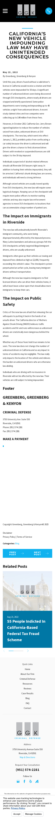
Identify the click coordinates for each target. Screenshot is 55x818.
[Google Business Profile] (18, 781)
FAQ (27, 703)
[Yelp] (30, 781)
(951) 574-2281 (27, 769)
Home (27, 669)
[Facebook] (24, 781)
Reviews (27, 688)
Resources (27, 683)
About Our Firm (27, 674)
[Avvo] (36, 781)
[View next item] (28, 651)
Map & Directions (27, 757)
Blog (17, 543)
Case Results (27, 693)
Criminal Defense (27, 678)
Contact (27, 708)
